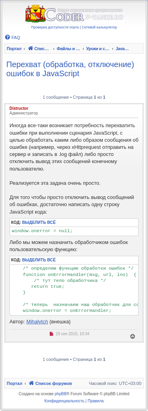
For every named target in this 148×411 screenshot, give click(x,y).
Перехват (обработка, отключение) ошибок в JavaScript (70, 69)
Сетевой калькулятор (99, 27)
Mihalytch (37, 322)
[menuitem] (12, 37)
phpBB (61, 394)
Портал (14, 48)
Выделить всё (39, 222)
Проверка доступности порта (55, 27)
